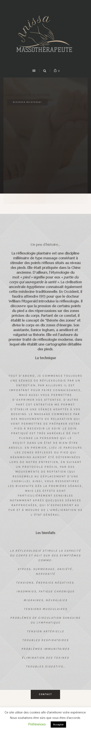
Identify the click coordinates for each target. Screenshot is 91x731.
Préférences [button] (37, 724)
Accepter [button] (58, 724)
